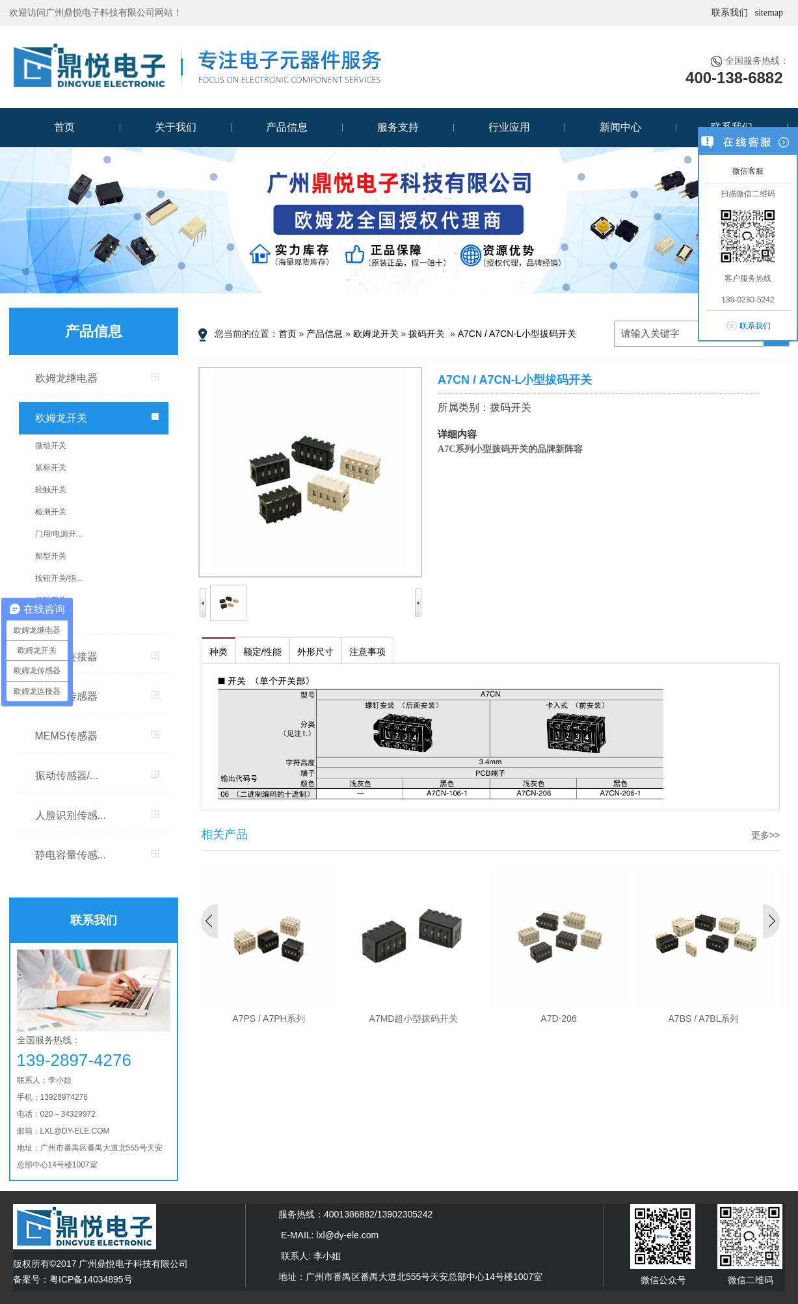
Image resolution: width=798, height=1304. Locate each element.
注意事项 (367, 651)
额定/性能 (262, 651)
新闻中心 (620, 127)
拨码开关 (50, 600)
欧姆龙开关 (61, 417)
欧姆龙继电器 (66, 378)
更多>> (765, 835)
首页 (64, 127)
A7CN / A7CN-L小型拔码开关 (517, 333)
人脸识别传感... (70, 815)
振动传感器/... (67, 775)
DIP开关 (49, 622)
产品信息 (287, 127)
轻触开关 (50, 489)
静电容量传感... (70, 854)
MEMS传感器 (66, 735)
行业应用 (509, 127)
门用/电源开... (59, 534)
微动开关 (50, 445)
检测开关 (50, 511)
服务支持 (398, 127)
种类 (218, 651)
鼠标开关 (50, 467)
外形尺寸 (315, 651)
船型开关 (50, 556)
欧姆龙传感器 (66, 696)
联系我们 (730, 13)
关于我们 (175, 127)
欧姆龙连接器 (66, 656)
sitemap (768, 13)
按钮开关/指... (59, 578)
